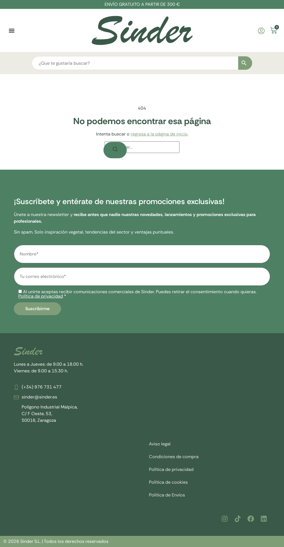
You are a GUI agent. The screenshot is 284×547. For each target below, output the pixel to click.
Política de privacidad (40, 296)
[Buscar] (115, 150)
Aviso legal (160, 444)
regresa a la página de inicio (159, 134)
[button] (11, 30)
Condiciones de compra (174, 457)
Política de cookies (168, 482)
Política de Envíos (167, 495)
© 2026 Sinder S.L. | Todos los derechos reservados (55, 541)
